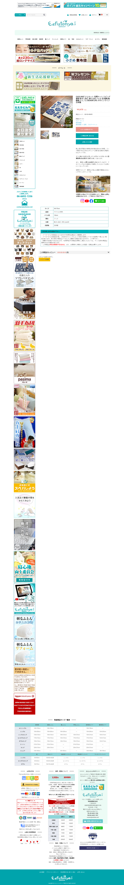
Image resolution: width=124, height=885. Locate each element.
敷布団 (41, 39)
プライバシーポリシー (52, 872)
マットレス (55, 39)
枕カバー (50, 754)
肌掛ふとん (50, 725)
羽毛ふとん (76, 725)
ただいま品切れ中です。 (87, 129)
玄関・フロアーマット (90, 124)
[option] (56, 112)
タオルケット (80, 39)
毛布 (73, 39)
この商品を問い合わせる (87, 135)
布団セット (20, 39)
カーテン (97, 39)
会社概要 (41, 872)
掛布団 (37, 725)
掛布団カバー (89, 725)
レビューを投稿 (44, 259)
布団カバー (63, 39)
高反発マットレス (82, 754)
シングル (82, 757)
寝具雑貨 (104, 39)
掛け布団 (34, 39)
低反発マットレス (66, 754)
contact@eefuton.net (93, 817)
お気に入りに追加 (87, 142)
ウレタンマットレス (100, 754)
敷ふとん (63, 725)
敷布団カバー (102, 725)
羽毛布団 (27, 39)
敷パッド (47, 39)
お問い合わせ (81, 872)
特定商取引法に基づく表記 (68, 872)
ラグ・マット (89, 39)
